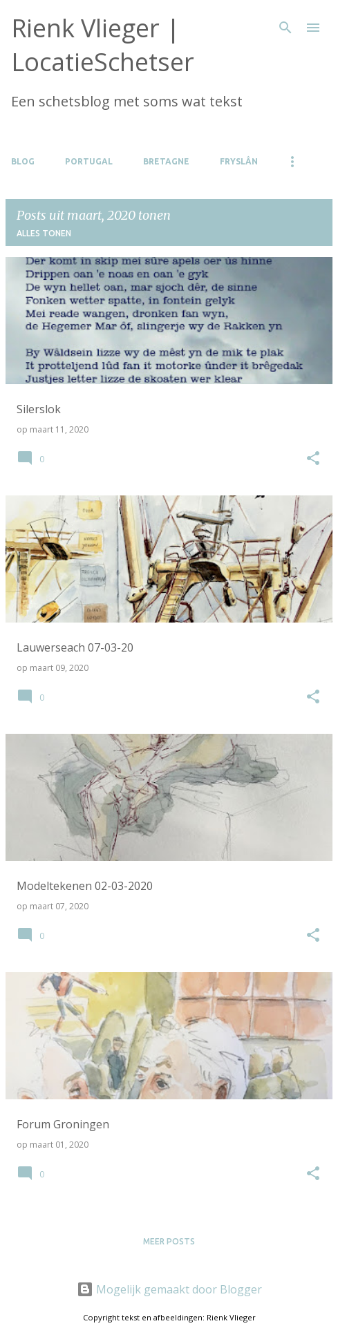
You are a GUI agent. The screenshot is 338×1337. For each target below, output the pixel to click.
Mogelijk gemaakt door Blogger (169, 1289)
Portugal (89, 161)
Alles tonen (44, 233)
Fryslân (239, 161)
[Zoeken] (285, 27)
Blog (23, 161)
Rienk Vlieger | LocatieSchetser (102, 45)
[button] (313, 459)
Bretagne (166, 161)
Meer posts (169, 1241)
